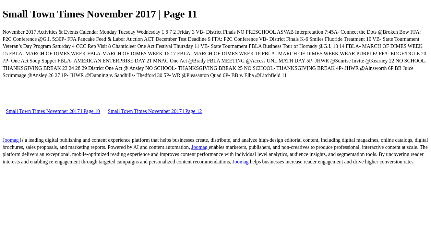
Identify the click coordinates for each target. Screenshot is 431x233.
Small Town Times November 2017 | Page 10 (53, 111)
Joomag (11, 140)
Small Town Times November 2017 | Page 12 (155, 111)
